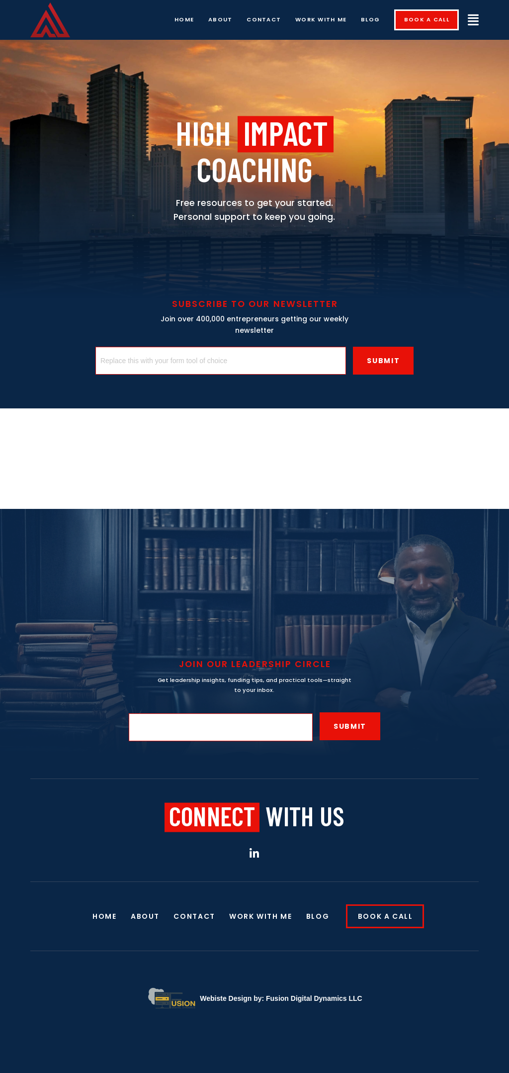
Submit (383, 361)
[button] (473, 19)
